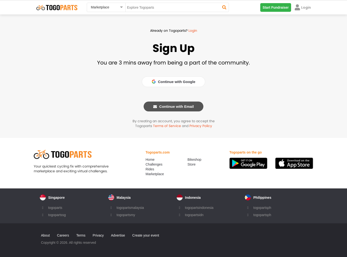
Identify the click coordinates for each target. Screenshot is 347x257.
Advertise (118, 235)
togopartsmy (126, 215)
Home (150, 159)
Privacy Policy (200, 125)
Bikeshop (194, 159)
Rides (150, 169)
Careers (63, 235)
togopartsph (262, 208)
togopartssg (57, 215)
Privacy (98, 235)
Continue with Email (173, 106)
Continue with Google (173, 82)
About (45, 235)
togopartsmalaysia (130, 208)
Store (191, 164)
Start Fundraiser (276, 7)
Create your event (145, 235)
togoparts (55, 208)
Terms (80, 235)
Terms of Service (167, 125)
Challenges (154, 164)
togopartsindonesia (199, 208)
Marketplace (155, 174)
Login (192, 30)
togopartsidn (194, 215)
